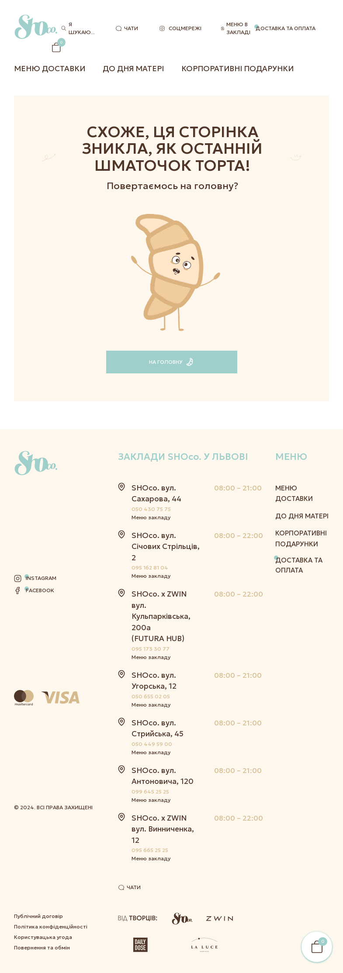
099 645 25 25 (150, 791)
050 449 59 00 (152, 744)
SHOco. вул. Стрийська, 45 (158, 728)
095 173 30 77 (151, 648)
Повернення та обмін (42, 841)
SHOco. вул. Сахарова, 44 (156, 493)
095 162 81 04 (150, 567)
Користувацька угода (43, 830)
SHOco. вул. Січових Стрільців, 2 (166, 546)
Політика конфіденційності (50, 820)
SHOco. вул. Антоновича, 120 (163, 776)
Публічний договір (38, 809)
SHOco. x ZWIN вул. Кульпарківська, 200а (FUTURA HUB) (161, 616)
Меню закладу (151, 517)
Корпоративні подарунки (237, 68)
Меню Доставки (49, 68)
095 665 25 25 (150, 850)
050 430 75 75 (151, 509)
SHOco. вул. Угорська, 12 (154, 680)
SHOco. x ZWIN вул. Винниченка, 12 (163, 829)
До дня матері (133, 68)
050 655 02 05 (151, 696)
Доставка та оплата (285, 28)
